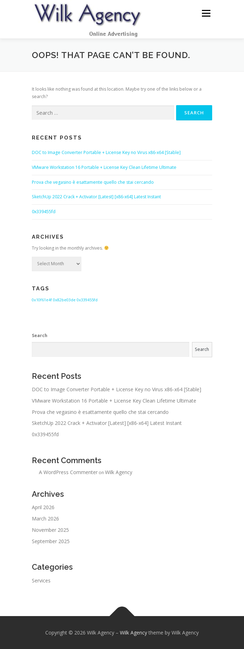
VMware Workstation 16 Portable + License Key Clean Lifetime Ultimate (104, 167)
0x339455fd (44, 212)
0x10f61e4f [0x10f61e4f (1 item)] (42, 299)
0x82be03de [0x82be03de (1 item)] (64, 299)
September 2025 (51, 541)
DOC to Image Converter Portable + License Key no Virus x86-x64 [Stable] (106, 152)
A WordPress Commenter (68, 472)
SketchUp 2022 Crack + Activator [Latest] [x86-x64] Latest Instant (96, 197)
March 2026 (45, 518)
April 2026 (43, 507)
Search (39, 335)
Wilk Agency (118, 472)
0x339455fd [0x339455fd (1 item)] (87, 299)
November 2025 (50, 529)
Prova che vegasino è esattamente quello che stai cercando (93, 182)
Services (41, 580)
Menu (205, 13)
